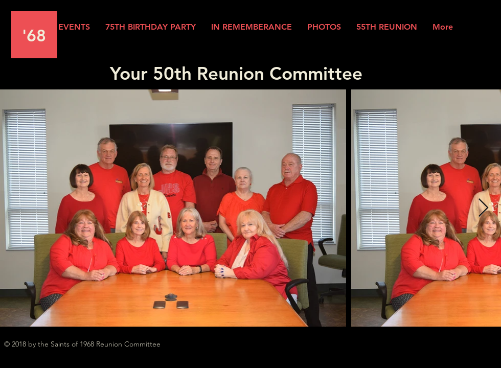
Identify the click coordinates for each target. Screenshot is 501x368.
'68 (34, 35)
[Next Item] (483, 208)
